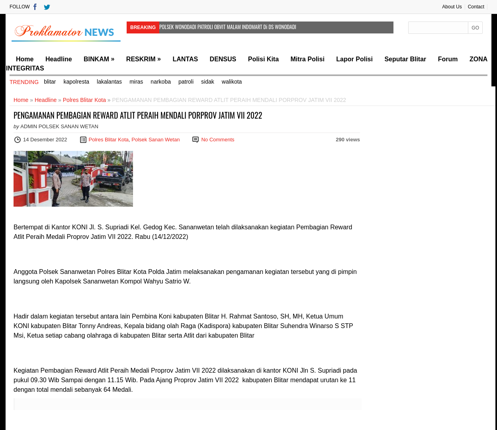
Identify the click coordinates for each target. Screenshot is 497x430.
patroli (186, 81)
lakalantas (109, 81)
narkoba (161, 81)
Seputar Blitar (405, 59)
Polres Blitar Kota (84, 100)
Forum (448, 59)
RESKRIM (141, 59)
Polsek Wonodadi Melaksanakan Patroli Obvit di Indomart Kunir (217, 35)
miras (136, 81)
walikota (232, 81)
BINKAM (96, 59)
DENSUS (223, 59)
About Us (452, 7)
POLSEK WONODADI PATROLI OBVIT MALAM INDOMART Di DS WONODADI (227, 27)
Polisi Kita (263, 59)
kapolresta (76, 81)
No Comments (217, 140)
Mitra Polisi (308, 59)
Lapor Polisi (354, 59)
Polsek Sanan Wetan (155, 140)
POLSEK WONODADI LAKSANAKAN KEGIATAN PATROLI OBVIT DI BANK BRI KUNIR (214, 45)
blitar (50, 81)
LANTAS (185, 59)
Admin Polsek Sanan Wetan (59, 126)
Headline (58, 59)
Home (24, 59)
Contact (476, 7)
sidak (207, 81)
